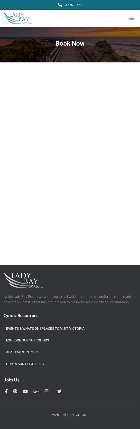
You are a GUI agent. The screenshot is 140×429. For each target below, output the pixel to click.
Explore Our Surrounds (27, 340)
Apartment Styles (22, 352)
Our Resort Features (25, 364)
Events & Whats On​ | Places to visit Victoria (45, 328)
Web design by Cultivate (70, 415)
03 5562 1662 (73, 5)
